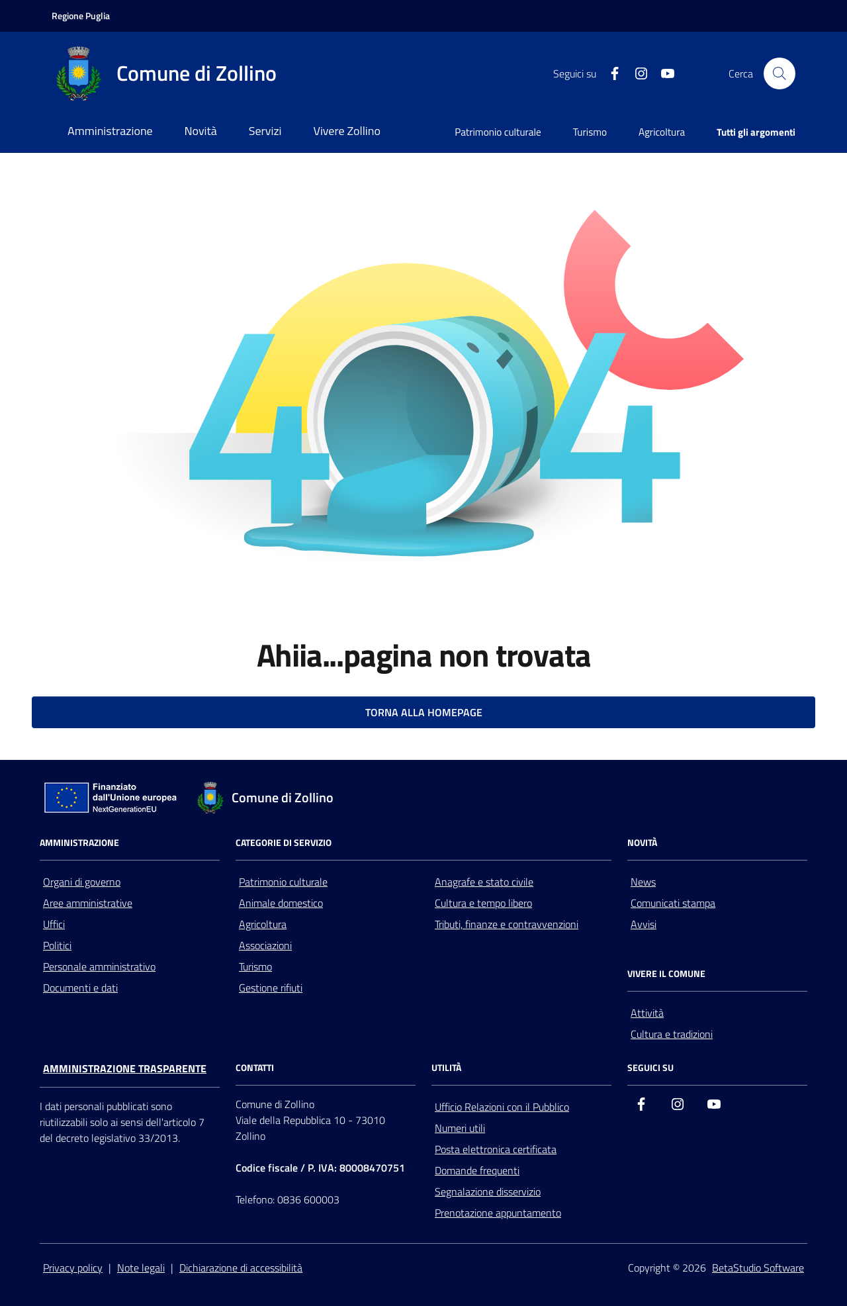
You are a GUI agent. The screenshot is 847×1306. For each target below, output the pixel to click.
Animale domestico (281, 903)
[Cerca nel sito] (779, 73)
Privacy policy (73, 1268)
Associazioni (265, 945)
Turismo (590, 132)
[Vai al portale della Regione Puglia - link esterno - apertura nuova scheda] (81, 16)
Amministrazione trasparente (124, 1068)
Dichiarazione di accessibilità (240, 1268)
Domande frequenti (477, 1170)
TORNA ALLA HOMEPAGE (423, 712)
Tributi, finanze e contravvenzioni (506, 924)
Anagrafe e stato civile (484, 882)
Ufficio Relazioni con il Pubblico (502, 1107)
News (643, 882)
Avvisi (643, 924)
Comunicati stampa (673, 903)
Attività (647, 1013)
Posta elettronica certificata (496, 1149)
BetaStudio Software (758, 1268)
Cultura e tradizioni (672, 1034)
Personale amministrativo (99, 966)
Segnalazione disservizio (488, 1191)
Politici (57, 945)
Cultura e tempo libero (483, 903)
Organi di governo (81, 882)
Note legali (141, 1268)
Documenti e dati (80, 988)
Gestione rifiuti (270, 988)
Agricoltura (662, 132)
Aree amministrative (87, 903)
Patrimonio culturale (498, 132)
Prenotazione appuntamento (498, 1213)
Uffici (54, 924)
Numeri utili (460, 1128)
